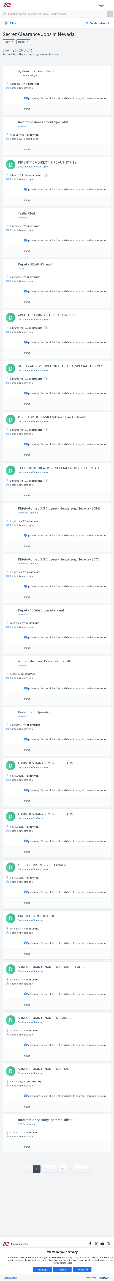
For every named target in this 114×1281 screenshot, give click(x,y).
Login (101, 5)
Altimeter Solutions (28, 512)
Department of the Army (31, 920)
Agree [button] (62, 1269)
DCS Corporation (27, 1124)
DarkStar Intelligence (29, 75)
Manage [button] (42, 1269)
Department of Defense (30, 818)
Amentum (23, 126)
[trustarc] (103, 1277)
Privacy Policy (10, 1277)
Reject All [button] (82, 1269)
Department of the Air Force (33, 166)
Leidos (21, 268)
